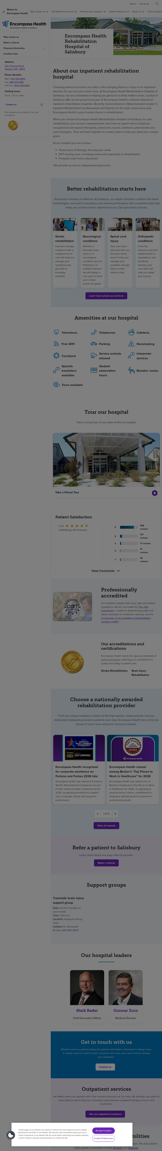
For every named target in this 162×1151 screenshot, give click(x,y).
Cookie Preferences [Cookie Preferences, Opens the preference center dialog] (103, 1138)
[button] (10, 1135)
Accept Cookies (103, 1130)
